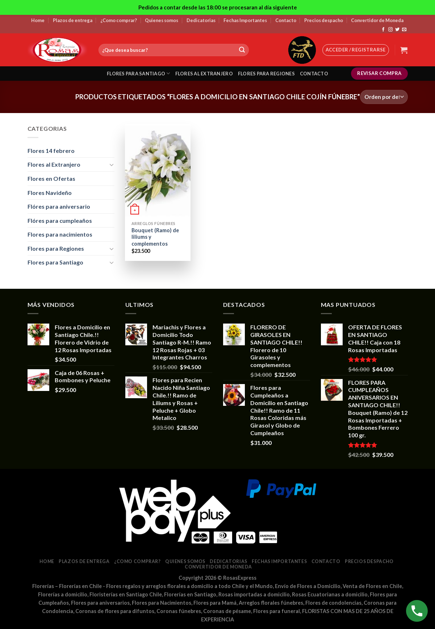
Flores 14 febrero (51, 150)
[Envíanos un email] (404, 29)
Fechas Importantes (245, 20)
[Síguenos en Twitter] (397, 29)
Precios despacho (323, 20)
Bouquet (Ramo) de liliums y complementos (155, 237)
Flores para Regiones (56, 248)
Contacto (285, 20)
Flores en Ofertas (51, 178)
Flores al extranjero (204, 73)
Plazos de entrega (72, 20)
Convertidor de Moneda (377, 20)
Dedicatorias (201, 20)
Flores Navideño (50, 192)
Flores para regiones (266, 73)
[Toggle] (111, 164)
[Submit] (242, 50)
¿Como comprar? (118, 20)
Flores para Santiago (55, 262)
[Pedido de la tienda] (384, 97)
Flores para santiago (138, 73)
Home (38, 20)
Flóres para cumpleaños (60, 220)
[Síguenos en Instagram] (390, 29)
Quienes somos (161, 20)
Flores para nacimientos (60, 234)
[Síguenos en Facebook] (383, 29)
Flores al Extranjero (54, 164)
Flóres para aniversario (59, 206)
